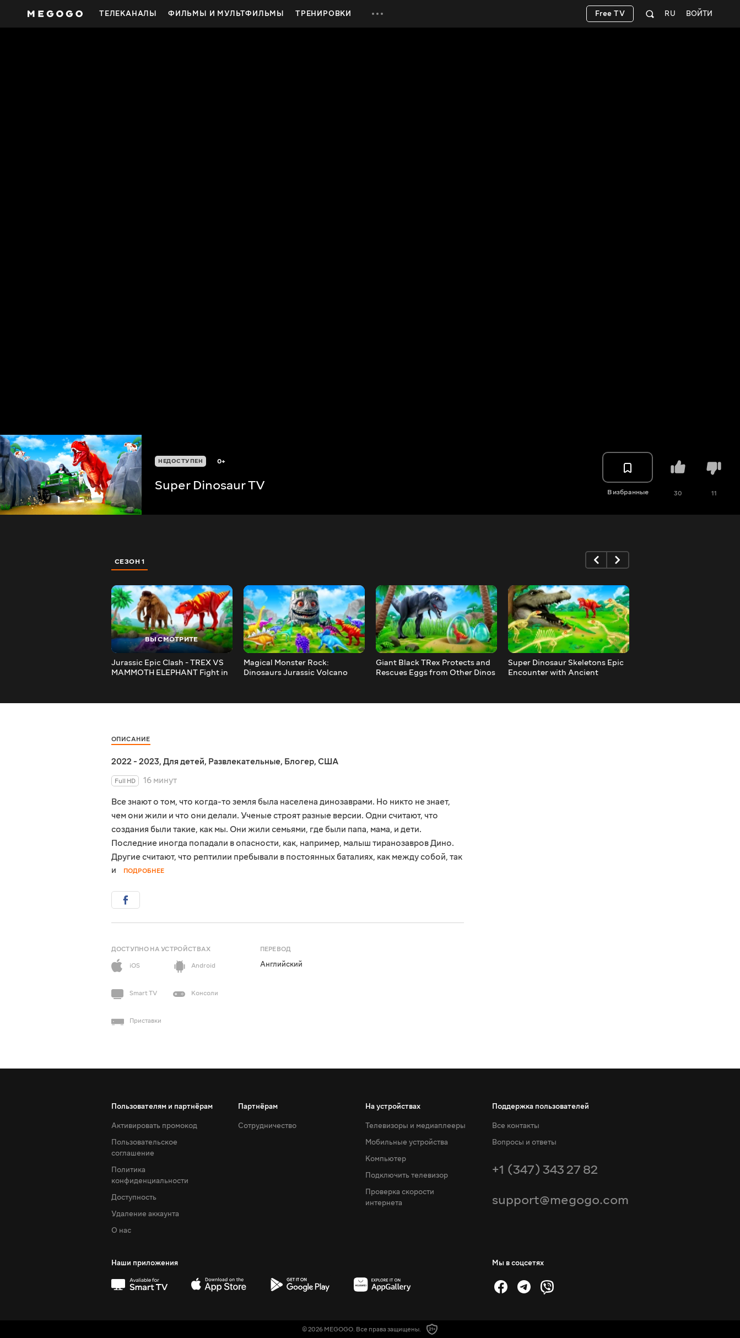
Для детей (183, 761)
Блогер (299, 761)
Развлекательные (244, 761)
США (328, 761)
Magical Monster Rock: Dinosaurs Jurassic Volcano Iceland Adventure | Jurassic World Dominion (297, 668)
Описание (130, 739)
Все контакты (515, 1126)
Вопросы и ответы (524, 1142)
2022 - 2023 (135, 761)
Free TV (610, 14)
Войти (699, 14)
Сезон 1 (130, 561)
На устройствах (392, 1107)
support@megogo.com (560, 1199)
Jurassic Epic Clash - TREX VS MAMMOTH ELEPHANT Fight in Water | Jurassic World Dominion (169, 668)
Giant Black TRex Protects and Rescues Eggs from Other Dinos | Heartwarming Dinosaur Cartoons (435, 668)
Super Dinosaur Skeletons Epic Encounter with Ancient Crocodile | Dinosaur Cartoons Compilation (566, 668)
